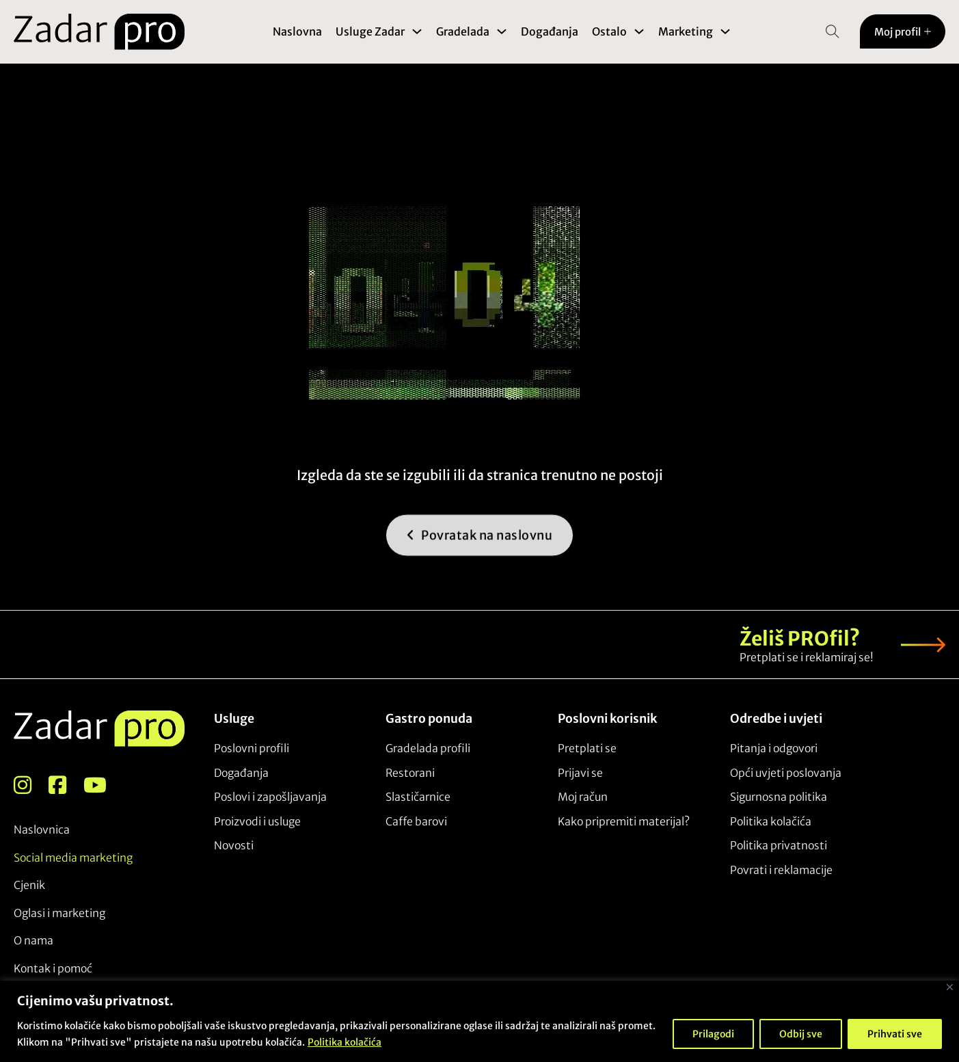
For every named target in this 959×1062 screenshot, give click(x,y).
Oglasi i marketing (59, 913)
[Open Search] (832, 31)
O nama (33, 940)
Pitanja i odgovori (774, 748)
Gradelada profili (428, 748)
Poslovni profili (251, 748)
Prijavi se (580, 773)
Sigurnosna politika (778, 797)
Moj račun (583, 797)
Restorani (410, 773)
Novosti (234, 845)
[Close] (950, 987)
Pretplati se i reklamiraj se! (807, 657)
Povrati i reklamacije (781, 870)
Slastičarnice (418, 797)
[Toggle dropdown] (416, 31)
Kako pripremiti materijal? (624, 821)
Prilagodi (713, 1034)
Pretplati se (587, 748)
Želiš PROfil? (800, 638)
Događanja (549, 31)
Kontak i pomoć (53, 968)
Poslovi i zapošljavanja (270, 797)
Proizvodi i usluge (257, 821)
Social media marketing (73, 857)
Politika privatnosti (778, 845)
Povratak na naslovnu (480, 551)
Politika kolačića (344, 1042)
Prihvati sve (894, 1034)
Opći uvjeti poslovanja (785, 773)
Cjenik (29, 885)
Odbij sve (800, 1034)
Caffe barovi (416, 821)
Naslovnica (42, 829)
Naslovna (297, 31)
